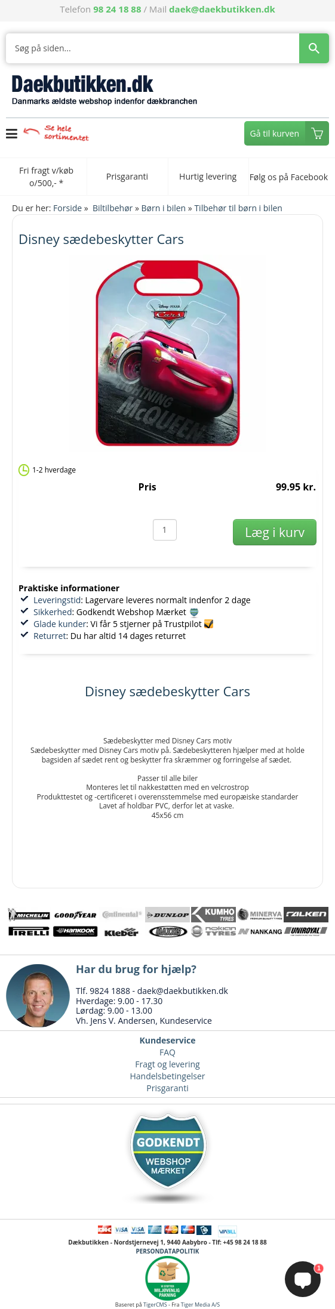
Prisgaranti (167, 1088)
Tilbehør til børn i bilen (238, 208)
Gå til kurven (274, 133)
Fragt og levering (167, 1064)
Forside (67, 208)
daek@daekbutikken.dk (222, 9)
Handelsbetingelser (167, 1076)
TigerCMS (155, 1304)
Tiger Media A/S (200, 1304)
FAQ (167, 1052)
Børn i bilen (164, 208)
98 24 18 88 (117, 9)
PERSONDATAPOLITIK (167, 1251)
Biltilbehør (113, 208)
